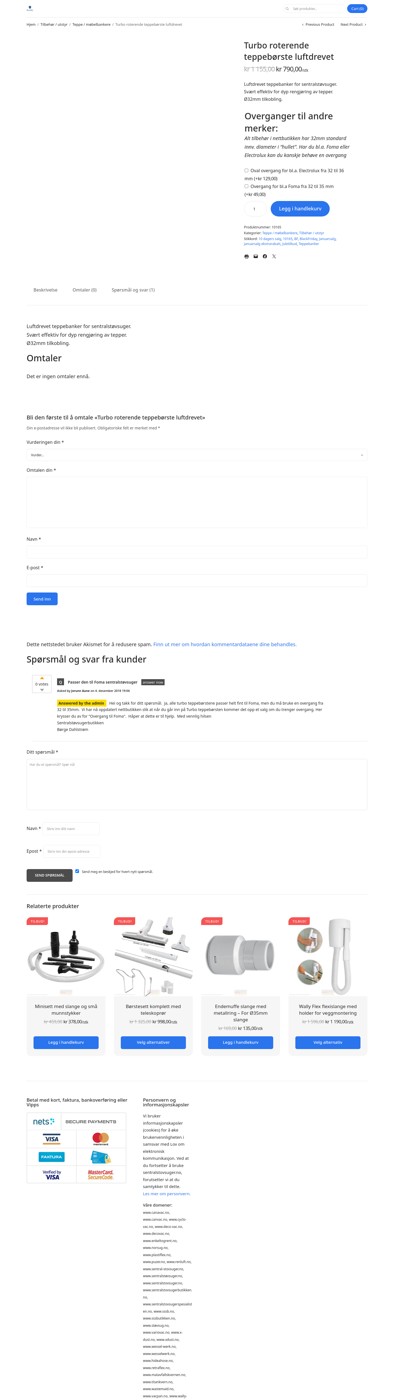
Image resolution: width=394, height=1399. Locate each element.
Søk (287, 8)
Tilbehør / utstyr (54, 24)
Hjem (31, 24)
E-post (35, 568)
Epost (34, 851)
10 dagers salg (270, 238)
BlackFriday (309, 238)
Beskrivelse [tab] (45, 290)
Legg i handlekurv (300, 208)
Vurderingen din (45, 442)
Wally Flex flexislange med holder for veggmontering (328, 1009)
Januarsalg (327, 238)
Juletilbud (289, 243)
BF (296, 238)
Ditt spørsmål (42, 752)
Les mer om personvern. (167, 1193)
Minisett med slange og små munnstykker (66, 1009)
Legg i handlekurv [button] (66, 1042)
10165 (287, 238)
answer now (153, 682)
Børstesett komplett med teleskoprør (153, 1009)
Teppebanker (309, 243)
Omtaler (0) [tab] (85, 290)
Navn (34, 539)
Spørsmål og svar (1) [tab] (133, 290)
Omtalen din (41, 470)
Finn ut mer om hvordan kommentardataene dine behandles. (225, 644)
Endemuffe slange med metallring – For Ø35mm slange (241, 1013)
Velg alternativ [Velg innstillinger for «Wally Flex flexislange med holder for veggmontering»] (328, 1042)
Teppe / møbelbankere (92, 24)
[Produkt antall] (255, 208)
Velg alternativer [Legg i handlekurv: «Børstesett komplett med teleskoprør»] (153, 1042)
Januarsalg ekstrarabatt (262, 243)
